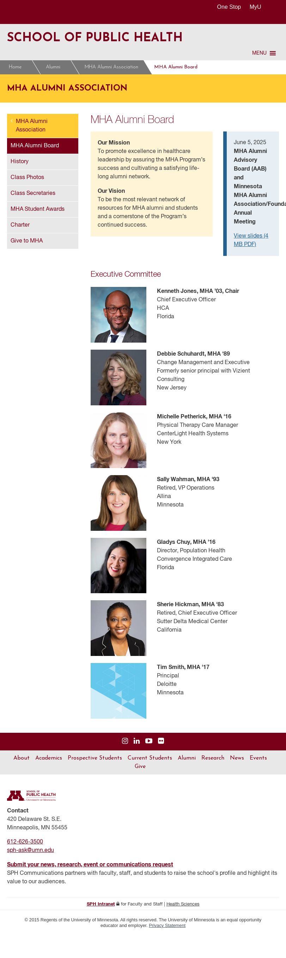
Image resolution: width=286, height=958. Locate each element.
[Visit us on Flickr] (161, 741)
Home (15, 67)
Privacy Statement (167, 925)
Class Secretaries (33, 193)
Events (258, 758)
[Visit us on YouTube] (148, 741)
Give (140, 766)
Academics (48, 758)
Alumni (53, 67)
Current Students (150, 758)
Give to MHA (27, 241)
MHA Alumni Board (175, 67)
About (21, 758)
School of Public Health (95, 38)
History (20, 162)
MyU (258, 7)
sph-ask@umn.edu (30, 850)
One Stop (229, 7)
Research (212, 758)
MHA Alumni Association (111, 67)
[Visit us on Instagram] (125, 741)
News (237, 758)
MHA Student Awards (38, 209)
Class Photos (27, 177)
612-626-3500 (25, 842)
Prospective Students (95, 758)
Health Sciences (183, 904)
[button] (259, 53)
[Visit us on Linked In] (137, 741)
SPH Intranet (101, 904)
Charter (20, 225)
